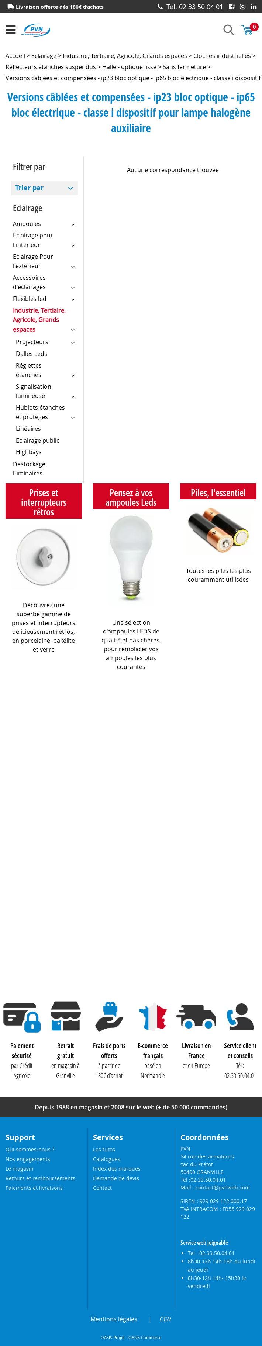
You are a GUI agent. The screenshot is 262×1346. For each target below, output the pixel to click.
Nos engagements (28, 1159)
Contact (102, 1187)
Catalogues (106, 1159)
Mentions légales (113, 1319)
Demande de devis (116, 1178)
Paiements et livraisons (34, 1187)
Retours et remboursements (40, 1178)
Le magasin (20, 1168)
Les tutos (104, 1149)
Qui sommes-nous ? (30, 1149)
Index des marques (117, 1168)
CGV (166, 1319)
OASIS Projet (113, 1337)
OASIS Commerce (144, 1337)
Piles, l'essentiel (218, 492)
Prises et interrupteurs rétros (43, 502)
